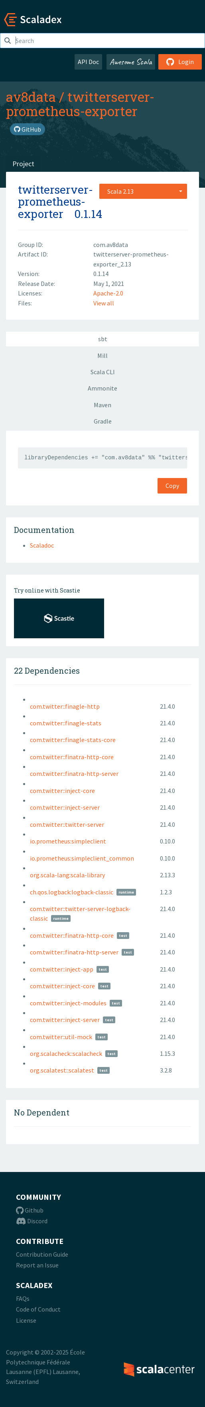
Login (180, 62)
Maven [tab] (102, 405)
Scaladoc (42, 545)
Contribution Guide (42, 1254)
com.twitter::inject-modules (68, 1003)
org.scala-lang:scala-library (67, 875)
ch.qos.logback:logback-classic (71, 892)
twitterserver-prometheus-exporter (80, 104)
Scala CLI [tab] (103, 372)
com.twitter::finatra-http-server (74, 773)
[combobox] (143, 191)
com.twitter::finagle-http (65, 706)
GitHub (27, 129)
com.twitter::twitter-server (67, 824)
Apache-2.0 (108, 293)
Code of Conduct (38, 1309)
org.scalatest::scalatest (62, 1070)
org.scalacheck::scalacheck (66, 1053)
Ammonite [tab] (102, 388)
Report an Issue (37, 1265)
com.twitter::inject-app (61, 969)
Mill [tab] (102, 356)
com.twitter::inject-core (62, 791)
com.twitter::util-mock (61, 1037)
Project (23, 163)
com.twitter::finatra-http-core (72, 757)
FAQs (23, 1298)
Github (29, 1210)
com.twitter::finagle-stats (65, 723)
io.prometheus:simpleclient (68, 841)
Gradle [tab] (103, 421)
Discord (31, 1221)
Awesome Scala (131, 61)
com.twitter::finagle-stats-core (73, 740)
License (26, 1320)
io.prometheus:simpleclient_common (82, 858)
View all (103, 303)
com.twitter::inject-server (65, 807)
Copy (172, 486)
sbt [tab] (102, 339)
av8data (31, 96)
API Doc (88, 62)
